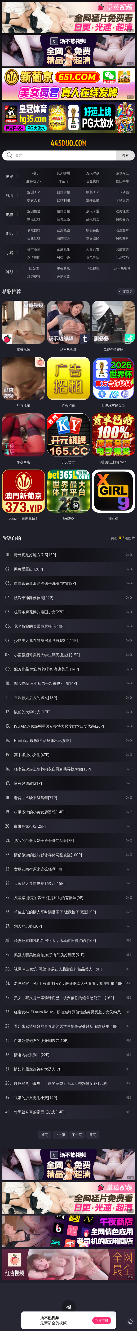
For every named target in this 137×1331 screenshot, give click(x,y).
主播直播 (92, 200)
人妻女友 (92, 249)
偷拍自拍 (63, 211)
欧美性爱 (122, 211)
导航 (9, 271)
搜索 (125, 155)
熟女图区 (92, 238)
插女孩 (34, 268)
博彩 (9, 176)
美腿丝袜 (33, 238)
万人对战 (92, 173)
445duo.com (68, 143)
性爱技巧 (122, 257)
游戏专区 (122, 173)
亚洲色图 (63, 230)
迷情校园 (33, 257)
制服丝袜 (33, 219)
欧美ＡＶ (92, 192)
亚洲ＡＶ (33, 192)
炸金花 (63, 181)
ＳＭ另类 (122, 200)
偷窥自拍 (33, 230)
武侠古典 (122, 249)
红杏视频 (33, 276)
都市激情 (33, 249)
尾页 (92, 1134)
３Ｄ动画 (122, 192)
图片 (9, 233)
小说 (9, 252)
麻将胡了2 (33, 181)
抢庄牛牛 (122, 181)
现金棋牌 (92, 181)
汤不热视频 (122, 268)
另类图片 (122, 238)
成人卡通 (92, 211)
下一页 (77, 1134)
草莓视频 (92, 268)
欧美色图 (92, 230)
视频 (9, 195)
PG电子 (34, 173)
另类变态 (122, 219)
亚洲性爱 (33, 211)
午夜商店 (63, 268)
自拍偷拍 (63, 192)
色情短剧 (63, 276)
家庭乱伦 (63, 249)
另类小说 (63, 257)
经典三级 (63, 219)
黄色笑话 (92, 257)
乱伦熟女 (92, 219)
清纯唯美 (63, 238)
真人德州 (63, 173)
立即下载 (101, 1320)
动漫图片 (122, 230)
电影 (9, 214)
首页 (44, 1134)
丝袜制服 (63, 200)
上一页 (60, 1134)
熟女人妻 (33, 200)
